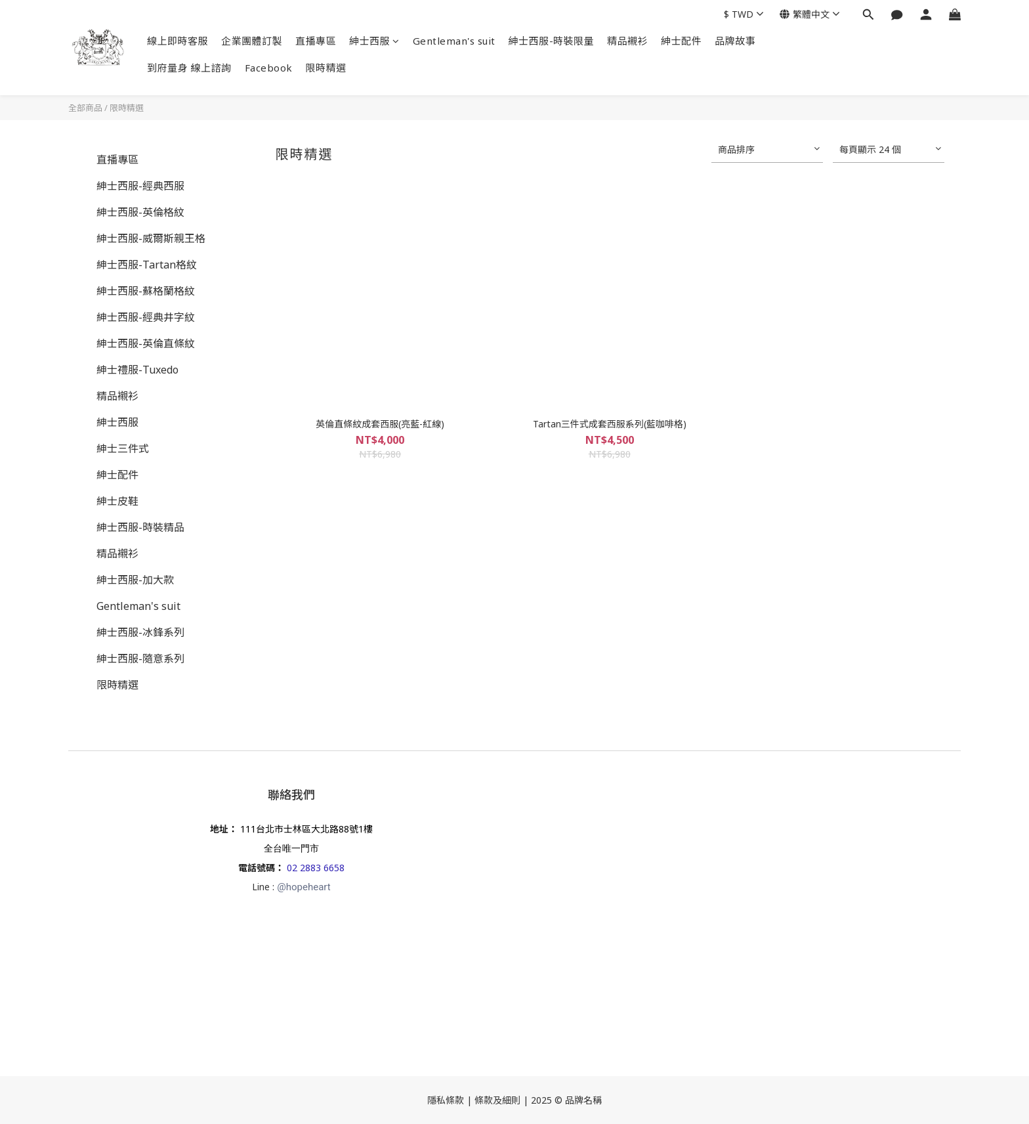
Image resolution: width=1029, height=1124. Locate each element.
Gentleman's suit (454, 40)
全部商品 (85, 108)
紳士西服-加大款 (135, 580)
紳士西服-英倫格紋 (140, 212)
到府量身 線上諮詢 (189, 67)
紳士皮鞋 (117, 501)
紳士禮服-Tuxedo (137, 369)
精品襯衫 (627, 40)
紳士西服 (374, 40)
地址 (219, 829)
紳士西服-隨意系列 (140, 658)
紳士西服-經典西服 (140, 186)
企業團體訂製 (251, 40)
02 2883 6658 (316, 867)
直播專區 (315, 40)
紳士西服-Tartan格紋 (146, 264)
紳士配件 (681, 40)
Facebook (269, 67)
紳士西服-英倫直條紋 (145, 343)
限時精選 (326, 67)
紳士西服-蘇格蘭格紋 (145, 291)
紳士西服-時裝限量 (552, 40)
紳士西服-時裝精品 (140, 527)
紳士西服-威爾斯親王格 (150, 238)
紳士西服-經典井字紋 (145, 317)
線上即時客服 (177, 40)
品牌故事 (735, 40)
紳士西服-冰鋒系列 (140, 632)
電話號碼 (256, 867)
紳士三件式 (122, 448)
